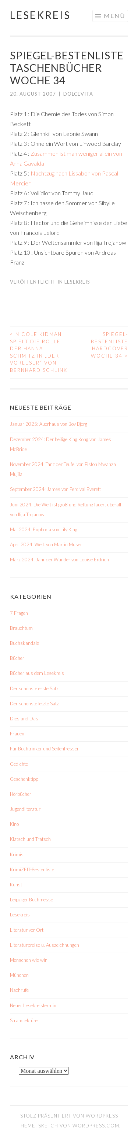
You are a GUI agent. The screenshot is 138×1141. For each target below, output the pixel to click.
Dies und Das (24, 718)
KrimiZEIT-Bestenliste (32, 869)
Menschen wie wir (28, 960)
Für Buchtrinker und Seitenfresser (44, 749)
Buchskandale (24, 643)
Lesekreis (40, 15)
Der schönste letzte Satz (34, 703)
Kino (14, 824)
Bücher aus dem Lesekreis (37, 673)
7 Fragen (19, 613)
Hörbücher (20, 794)
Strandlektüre (24, 1020)
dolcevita (78, 94)
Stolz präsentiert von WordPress (69, 1116)
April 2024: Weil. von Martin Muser (46, 544)
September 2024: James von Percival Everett (55, 489)
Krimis (17, 854)
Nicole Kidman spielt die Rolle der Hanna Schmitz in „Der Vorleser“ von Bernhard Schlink (38, 352)
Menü (114, 15)
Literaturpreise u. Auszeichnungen (44, 945)
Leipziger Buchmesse (31, 899)
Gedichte (19, 764)
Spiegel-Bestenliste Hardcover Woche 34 (109, 345)
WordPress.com (95, 1126)
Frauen (17, 733)
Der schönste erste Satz (34, 688)
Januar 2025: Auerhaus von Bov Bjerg (48, 424)
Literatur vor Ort (26, 930)
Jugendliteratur (25, 809)
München (19, 975)
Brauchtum (21, 628)
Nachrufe (19, 990)
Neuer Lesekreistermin (33, 1005)
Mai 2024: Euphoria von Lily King (43, 529)
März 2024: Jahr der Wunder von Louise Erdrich (59, 559)
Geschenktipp (24, 779)
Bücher (17, 658)
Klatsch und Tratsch (30, 839)
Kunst (16, 884)
